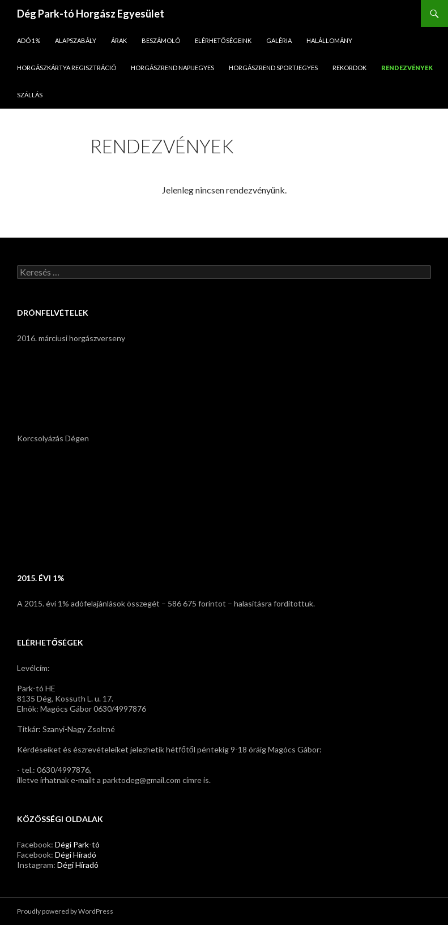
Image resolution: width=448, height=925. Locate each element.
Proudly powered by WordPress (65, 911)
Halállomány (329, 40)
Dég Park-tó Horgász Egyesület (90, 13)
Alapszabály (75, 40)
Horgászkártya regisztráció (66, 67)
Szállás (29, 94)
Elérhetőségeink (223, 40)
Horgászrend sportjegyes (273, 67)
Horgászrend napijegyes (172, 67)
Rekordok (349, 67)
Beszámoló (161, 40)
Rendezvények (407, 67)
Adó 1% (28, 40)
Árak (119, 40)
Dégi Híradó (75, 854)
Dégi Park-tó (77, 844)
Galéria (279, 40)
